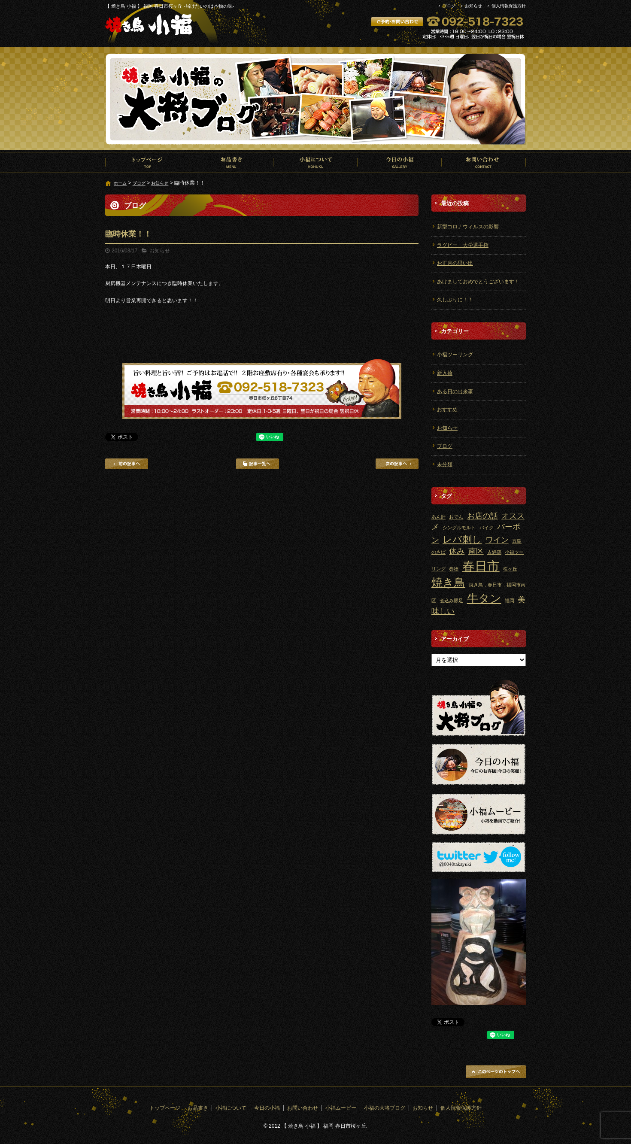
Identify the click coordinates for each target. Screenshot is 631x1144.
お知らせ (473, 5)
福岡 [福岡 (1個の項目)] (509, 600)
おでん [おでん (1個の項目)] (456, 516)
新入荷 (444, 373)
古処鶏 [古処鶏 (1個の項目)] (494, 552)
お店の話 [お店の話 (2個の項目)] (482, 516)
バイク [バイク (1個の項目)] (486, 527)
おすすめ (447, 410)
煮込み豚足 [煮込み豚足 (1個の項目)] (451, 600)
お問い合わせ (484, 162)
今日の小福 (400, 162)
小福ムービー (340, 1108)
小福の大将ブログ (384, 1108)
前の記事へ (126, 463)
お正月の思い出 (455, 263)
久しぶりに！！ (455, 300)
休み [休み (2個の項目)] (456, 551)
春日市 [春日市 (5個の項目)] (481, 566)
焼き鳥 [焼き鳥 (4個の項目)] (448, 582)
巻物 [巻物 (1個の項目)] (453, 568)
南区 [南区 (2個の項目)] (476, 551)
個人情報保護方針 (508, 5)
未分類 (444, 464)
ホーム (120, 183)
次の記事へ (397, 463)
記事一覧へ (257, 463)
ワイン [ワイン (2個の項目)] (497, 540)
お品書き (231, 162)
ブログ (449, 5)
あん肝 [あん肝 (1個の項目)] (438, 516)
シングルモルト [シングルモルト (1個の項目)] (459, 527)
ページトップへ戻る (496, 1071)
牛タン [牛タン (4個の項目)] (484, 598)
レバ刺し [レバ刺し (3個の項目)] (462, 539)
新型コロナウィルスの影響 (468, 227)
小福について (315, 162)
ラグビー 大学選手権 (462, 245)
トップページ (147, 162)
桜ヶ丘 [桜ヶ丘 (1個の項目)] (510, 568)
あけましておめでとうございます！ (478, 282)
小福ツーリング (455, 355)
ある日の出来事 (455, 391)
